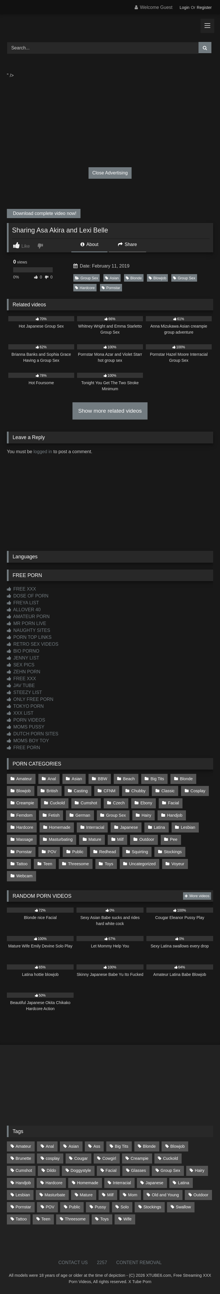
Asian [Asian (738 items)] (73, 1146)
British (52, 791)
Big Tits (157, 778)
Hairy (146, 815)
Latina (159, 827)
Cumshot (89, 803)
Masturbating (60, 839)
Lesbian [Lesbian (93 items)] (22, 1195)
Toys (109, 864)
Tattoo (22, 864)
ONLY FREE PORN (30, 699)
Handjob (174, 815)
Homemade (59, 827)
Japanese (129, 827)
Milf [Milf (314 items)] (110, 1195)
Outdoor (146, 839)
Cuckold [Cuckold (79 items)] (170, 1158)
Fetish (54, 815)
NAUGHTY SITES (28, 630)
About (89, 244)
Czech (119, 803)
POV (52, 851)
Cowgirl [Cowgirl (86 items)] (109, 1158)
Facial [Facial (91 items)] (110, 1170)
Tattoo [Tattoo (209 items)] (21, 1219)
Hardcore (85, 288)
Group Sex (86, 278)
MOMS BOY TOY (28, 740)
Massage (24, 839)
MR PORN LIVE (26, 623)
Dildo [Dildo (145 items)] (51, 1170)
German (82, 815)
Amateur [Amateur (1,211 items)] (23, 1146)
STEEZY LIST (24, 692)
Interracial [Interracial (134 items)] (122, 1182)
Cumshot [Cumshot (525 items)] (23, 1170)
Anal (52, 778)
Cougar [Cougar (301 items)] (81, 1158)
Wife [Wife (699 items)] (127, 1219)
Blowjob (157, 278)
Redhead (107, 851)
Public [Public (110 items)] (74, 1207)
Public (77, 851)
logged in (43, 451)
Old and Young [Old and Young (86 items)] (165, 1195)
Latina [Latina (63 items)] (183, 1182)
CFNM (110, 791)
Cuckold (57, 803)
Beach (129, 778)
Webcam (24, 876)
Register (204, 7)
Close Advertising (110, 172)
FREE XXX (21, 589)
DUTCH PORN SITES (32, 733)
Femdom (24, 815)
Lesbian (188, 827)
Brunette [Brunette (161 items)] (23, 1158)
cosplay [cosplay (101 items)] (53, 1158)
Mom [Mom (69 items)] (132, 1195)
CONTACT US (73, 1262)
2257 (102, 1262)
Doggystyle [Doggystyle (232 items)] (80, 1170)
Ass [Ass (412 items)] (96, 1146)
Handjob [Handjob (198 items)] (23, 1182)
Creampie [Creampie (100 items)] (139, 1158)
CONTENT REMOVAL (139, 1262)
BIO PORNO (23, 651)
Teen (47, 864)
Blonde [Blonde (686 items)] (149, 1146)
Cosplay (197, 791)
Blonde (134, 278)
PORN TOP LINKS (29, 637)
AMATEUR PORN (28, 616)
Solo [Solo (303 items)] (125, 1207)
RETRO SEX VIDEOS (32, 644)
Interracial (95, 827)
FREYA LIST (23, 602)
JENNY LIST (23, 657)
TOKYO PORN (25, 706)
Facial (173, 803)
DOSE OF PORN (27, 595)
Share (127, 244)
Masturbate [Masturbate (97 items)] (55, 1195)
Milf (120, 839)
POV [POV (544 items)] (50, 1207)
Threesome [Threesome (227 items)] (75, 1219)
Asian (112, 278)
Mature (95, 839)
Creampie (25, 803)
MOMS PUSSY (25, 726)
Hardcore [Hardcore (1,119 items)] (54, 1182)
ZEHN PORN (23, 671)
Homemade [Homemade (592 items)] (87, 1182)
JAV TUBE (21, 685)
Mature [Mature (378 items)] (86, 1195)
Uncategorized (142, 864)
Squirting (140, 851)
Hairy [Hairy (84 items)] (200, 1170)
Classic (167, 791)
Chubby (138, 791)
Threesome (78, 864)
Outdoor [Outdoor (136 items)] (200, 1195)
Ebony (146, 803)
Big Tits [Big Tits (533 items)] (121, 1146)
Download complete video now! (44, 213)
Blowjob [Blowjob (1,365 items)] (177, 1146)
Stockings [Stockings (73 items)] (152, 1207)
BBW (102, 778)
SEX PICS (20, 664)
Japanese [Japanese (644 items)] (154, 1182)
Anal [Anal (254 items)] (50, 1146)
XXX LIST (20, 713)
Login (184, 7)
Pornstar (111, 288)
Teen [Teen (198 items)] (45, 1219)
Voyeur (177, 864)
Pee (174, 839)
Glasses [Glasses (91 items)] (138, 1170)
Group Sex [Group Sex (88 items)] (170, 1170)
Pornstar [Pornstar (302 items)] (23, 1207)
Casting (81, 791)
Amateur (24, 778)
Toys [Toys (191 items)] (104, 1219)
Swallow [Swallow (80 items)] (183, 1207)
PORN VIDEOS (26, 720)
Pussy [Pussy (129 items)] (100, 1207)
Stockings (173, 851)
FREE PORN (23, 747)
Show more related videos (110, 411)
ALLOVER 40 (24, 609)
